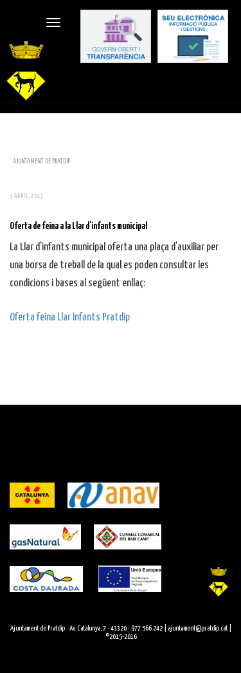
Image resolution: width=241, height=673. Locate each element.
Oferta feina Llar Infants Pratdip (70, 317)
